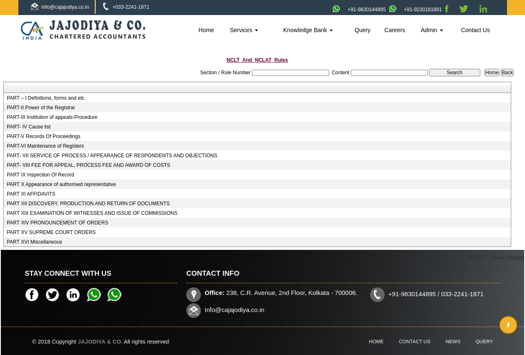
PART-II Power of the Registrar (41, 108)
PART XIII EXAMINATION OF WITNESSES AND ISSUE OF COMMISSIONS (92, 213)
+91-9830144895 (359, 10)
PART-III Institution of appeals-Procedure (52, 117)
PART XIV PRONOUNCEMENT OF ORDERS (57, 223)
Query (362, 30)
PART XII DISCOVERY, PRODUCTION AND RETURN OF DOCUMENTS (88, 203)
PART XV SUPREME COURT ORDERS (51, 232)
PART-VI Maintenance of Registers (45, 146)
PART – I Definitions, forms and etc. (46, 98)
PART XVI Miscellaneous (34, 242)
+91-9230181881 (415, 10)
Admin (432, 30)
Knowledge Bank (308, 30)
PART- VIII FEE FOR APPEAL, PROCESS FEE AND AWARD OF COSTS (88, 165)
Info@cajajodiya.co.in (239, 308)
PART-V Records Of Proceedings (43, 136)
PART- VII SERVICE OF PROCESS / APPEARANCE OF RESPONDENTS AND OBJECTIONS (112, 156)
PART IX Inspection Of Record (40, 175)
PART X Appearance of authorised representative (61, 184)
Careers (394, 30)
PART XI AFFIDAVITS (31, 194)
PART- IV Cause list (29, 127)
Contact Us (475, 30)
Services (244, 30)
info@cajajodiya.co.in (65, 7)
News (444, 341)
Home (206, 30)
